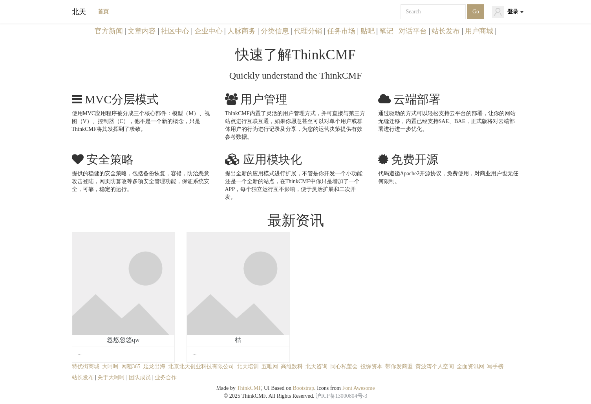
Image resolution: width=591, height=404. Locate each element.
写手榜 (495, 366)
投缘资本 (371, 366)
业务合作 (166, 377)
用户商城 (479, 31)
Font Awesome (358, 388)
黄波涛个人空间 (434, 366)
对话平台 (413, 31)
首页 (103, 12)
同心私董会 (344, 366)
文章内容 (142, 31)
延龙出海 (154, 366)
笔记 (386, 31)
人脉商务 (241, 31)
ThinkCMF (249, 388)
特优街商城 (85, 366)
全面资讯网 (470, 366)
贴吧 (367, 31)
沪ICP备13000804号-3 (341, 396)
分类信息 (275, 31)
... (80, 353)
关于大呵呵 (111, 377)
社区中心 (175, 31)
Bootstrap (303, 388)
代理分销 (308, 31)
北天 (79, 12)
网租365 (131, 366)
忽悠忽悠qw (123, 339)
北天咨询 (317, 366)
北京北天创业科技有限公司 (201, 366)
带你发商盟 (399, 366)
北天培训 (248, 366)
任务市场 (341, 31)
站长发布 (446, 31)
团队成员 (140, 377)
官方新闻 (109, 31)
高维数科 (292, 366)
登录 (507, 12)
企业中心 (208, 31)
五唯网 (270, 366)
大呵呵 (110, 366)
